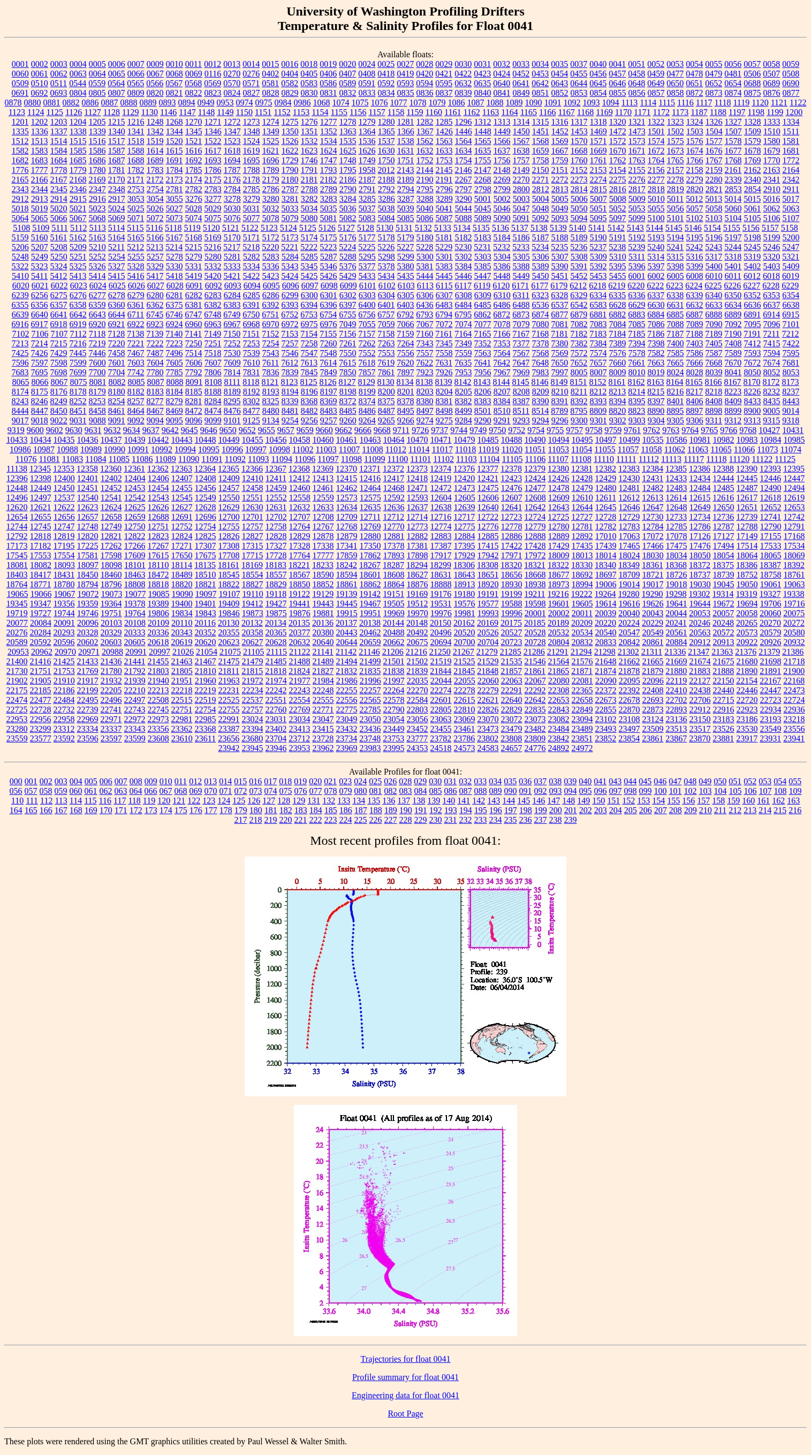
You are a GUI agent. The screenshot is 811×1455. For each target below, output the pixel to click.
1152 (282, 112)
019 (300, 781)
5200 (791, 237)
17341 (347, 545)
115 (90, 800)
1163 (490, 112)
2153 (598, 170)
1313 (502, 121)
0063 (78, 73)
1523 (232, 141)
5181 (444, 237)
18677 (559, 574)
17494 (723, 545)
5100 (656, 218)
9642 (170, 430)
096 (600, 790)
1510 (771, 131)
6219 (616, 285)
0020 (347, 64)
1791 (309, 170)
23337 (111, 728)
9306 (694, 420)
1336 (39, 131)
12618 (770, 497)
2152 (579, 170)
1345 (193, 131)
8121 (270, 382)
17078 (676, 536)
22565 (370, 699)
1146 (168, 112)
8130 (386, 382)
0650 (675, 83)
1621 (270, 150)
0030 (463, 64)
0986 (302, 102)
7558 (444, 353)
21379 (769, 651)
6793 (424, 314)
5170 (232, 237)
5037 (367, 208)
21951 (182, 680)
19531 (441, 603)
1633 (444, 150)
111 (32, 800)
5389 (540, 266)
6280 (155, 295)
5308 (579, 256)
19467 (370, 603)
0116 (212, 73)
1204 (78, 121)
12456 (205, 487)
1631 (405, 150)
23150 (700, 719)
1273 (251, 121)
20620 (205, 642)
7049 (348, 324)
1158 (396, 112)
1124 (35, 112)
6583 (598, 304)
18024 (629, 555)
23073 (535, 719)
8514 (540, 410)
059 (61, 790)
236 (525, 819)
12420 (464, 478)
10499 (629, 439)
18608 (394, 574)
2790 (348, 189)
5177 (367, 237)
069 (196, 790)
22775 (347, 709)
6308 (463, 295)
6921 (116, 324)
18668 (535, 574)
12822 (135, 536)
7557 (425, 353)
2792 (386, 189)
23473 (488, 728)
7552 (367, 353)
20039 (605, 613)
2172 (155, 179)
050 (720, 781)
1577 (714, 141)
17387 (441, 545)
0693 (58, 92)
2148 (502, 170)
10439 (135, 439)
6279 (136, 295)
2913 (39, 198)
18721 (653, 574)
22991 (229, 719)
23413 (299, 728)
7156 (347, 333)
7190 (732, 333)
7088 (675, 324)
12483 (676, 487)
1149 (225, 112)
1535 (348, 141)
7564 (502, 353)
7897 (405, 372)
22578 (394, 699)
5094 (579, 218)
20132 (252, 622)
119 (149, 800)
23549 (771, 728)
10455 (252, 439)
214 (765, 810)
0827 (251, 92)
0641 (520, 83)
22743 (135, 709)
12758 (276, 526)
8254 (116, 401)
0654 (732, 83)
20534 (582, 632)
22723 (771, 699)
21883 (699, 671)
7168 (540, 333)
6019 (790, 276)
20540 (606, 632)
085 (435, 790)
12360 (111, 468)
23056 (417, 719)
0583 (308, 83)
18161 (228, 565)
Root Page (405, 1413)
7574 (598, 353)
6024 (98, 285)
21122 (299, 651)
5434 (386, 276)
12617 (746, 497)
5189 (579, 237)
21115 (276, 651)
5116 (154, 227)
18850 (299, 584)
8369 (328, 401)
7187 (675, 333)
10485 (488, 439)
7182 (578, 333)
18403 (17, 574)
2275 (617, 179)
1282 (425, 121)
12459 (276, 487)
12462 (347, 487)
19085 (158, 593)
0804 (78, 92)
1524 (251, 141)
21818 (275, 671)
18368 (676, 565)
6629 (637, 304)
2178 (251, 179)
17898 (417, 555)
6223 (674, 285)
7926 (444, 372)
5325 (78, 266)
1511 (791, 131)
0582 (289, 83)
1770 (771, 160)
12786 (700, 526)
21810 (205, 671)
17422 (511, 545)
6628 (617, 304)
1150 (244, 112)
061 (91, 790)
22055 (464, 680)
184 (315, 810)
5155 (731, 227)
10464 (394, 439)
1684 (58, 160)
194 (465, 810)
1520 (174, 141)
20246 (699, 622)
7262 (367, 343)
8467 (155, 410)
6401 (386, 304)
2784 (232, 189)
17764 (299, 555)
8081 (97, 382)
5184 (502, 237)
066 (151, 790)
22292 (535, 690)
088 (480, 790)
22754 (205, 709)
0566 (154, 83)
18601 (370, 574)
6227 (751, 285)
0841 (502, 92)
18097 (87, 565)
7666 (694, 362)
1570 (579, 141)
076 (300, 790)
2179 (270, 179)
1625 (348, 150)
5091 (521, 218)
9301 (598, 420)
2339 (733, 179)
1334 (791, 121)
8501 (482, 410)
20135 (299, 622)
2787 (290, 189)
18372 (699, 565)
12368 (299, 468)
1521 (193, 141)
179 (240, 810)
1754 (463, 160)
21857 (511, 671)
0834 (386, 92)
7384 (598, 343)
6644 (116, 314)
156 (688, 800)
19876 (299, 613)
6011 (733, 276)
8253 (97, 401)
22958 (64, 719)
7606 (193, 362)
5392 (598, 266)
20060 (770, 613)
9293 (521, 420)
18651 (488, 574)
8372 (348, 401)
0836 (425, 92)
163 (793, 800)
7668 (713, 362)
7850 (348, 372)
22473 (794, 690)
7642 (501, 362)
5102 (694, 218)
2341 (771, 179)
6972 (290, 324)
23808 (511, 738)
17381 (417, 545)
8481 (290, 410)
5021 (78, 208)
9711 (401, 430)
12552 (276, 497)
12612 (629, 497)
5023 (97, 208)
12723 (511, 516)
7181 (559, 333)
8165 (694, 382)
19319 (746, 593)
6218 (597, 285)
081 (375, 790)
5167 (174, 237)
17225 (87, 545)
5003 (521, 198)
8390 (540, 401)
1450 (521, 131)
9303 (637, 420)
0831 (328, 92)
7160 (424, 333)
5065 (39, 218)
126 (253, 800)
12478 (559, 487)
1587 (116, 150)
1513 (39, 141)
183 (300, 810)
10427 (769, 430)
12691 (182, 516)
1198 (756, 112)
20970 (65, 651)
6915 (790, 314)
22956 (40, 719)
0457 (617, 73)
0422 (463, 73)
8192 (251, 391)
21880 (676, 671)
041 (600, 781)
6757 (386, 314)
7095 (752, 324)
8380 (425, 401)
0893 (167, 102)
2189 (405, 179)
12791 (794, 526)
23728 (323, 738)
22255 (347, 690)
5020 (58, 208)
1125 (54, 112)
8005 (579, 372)
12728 (605, 516)
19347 (40, 603)
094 (570, 790)
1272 (232, 121)
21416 (40, 661)
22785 (370, 709)
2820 (694, 189)
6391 (251, 304)
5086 (425, 218)
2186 (348, 179)
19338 (794, 593)
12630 (252, 507)
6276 (78, 295)
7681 (790, 362)
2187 (367, 179)
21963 (229, 680)
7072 (444, 324)
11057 (628, 449)
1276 (309, 121)
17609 (135, 555)
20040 (629, 613)
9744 (458, 430)
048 (690, 781)
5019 (39, 208)
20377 (299, 632)
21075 (230, 651)
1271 (213, 121)
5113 (97, 227)
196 (495, 810)
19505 (394, 603)
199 (540, 810)
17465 (629, 545)
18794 (87, 584)
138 (418, 800)
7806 (213, 372)
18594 (347, 574)
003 (61, 781)
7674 (771, 362)
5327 (116, 266)
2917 (116, 198)
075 (285, 790)
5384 (463, 266)
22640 (511, 699)
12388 (723, 468)
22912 (700, 709)
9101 (232, 420)
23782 (440, 738)
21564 (559, 661)
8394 (617, 401)
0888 (129, 102)
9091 (116, 420)
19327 (770, 593)
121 (178, 800)
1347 (232, 131)
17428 (535, 545)
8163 (655, 382)
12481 (629, 487)
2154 (617, 170)
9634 (131, 430)
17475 (676, 545)
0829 (290, 92)
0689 (771, 83)
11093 (258, 459)
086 (450, 790)
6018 (771, 276)
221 (300, 819)
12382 (605, 468)
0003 (58, 64)
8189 (232, 391)
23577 (40, 738)
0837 (444, 92)
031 (450, 781)
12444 (723, 478)
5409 (791, 266)
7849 (328, 372)
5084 (386, 218)
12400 (64, 478)
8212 (598, 391)
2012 (386, 170)
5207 (39, 247)
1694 (232, 160)
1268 (174, 121)
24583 (488, 748)
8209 (540, 391)
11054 (581, 449)
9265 (386, 420)
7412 (752, 343)
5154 (712, 227)
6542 (579, 304)
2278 (675, 179)
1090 (533, 102)
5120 (211, 227)
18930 (511, 584)
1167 (566, 112)
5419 (193, 276)
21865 (558, 671)
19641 (676, 603)
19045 (723, 584)
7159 (405, 333)
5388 (521, 266)
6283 (213, 295)
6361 (136, 304)
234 (495, 819)
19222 (582, 593)
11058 (651, 449)
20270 (770, 622)
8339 (290, 401)
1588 (136, 150)
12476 (511, 487)
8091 (193, 382)
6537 (560, 304)
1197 (737, 112)
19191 (487, 593)
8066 (39, 382)
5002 (502, 198)
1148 (206, 112)
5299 (405, 256)
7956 (482, 372)
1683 (39, 160)
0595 (443, 83)
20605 (135, 642)
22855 (606, 709)
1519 (155, 141)
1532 (309, 141)
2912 (20, 198)
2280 (714, 179)
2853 (733, 189)
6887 (694, 314)
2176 (232, 179)
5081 (328, 218)
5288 (348, 256)
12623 (87, 507)
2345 (58, 189)
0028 (424, 64)
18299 (440, 565)
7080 (540, 324)
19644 (700, 603)
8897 (694, 410)
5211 (116, 247)
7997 (560, 372)
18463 (135, 574)
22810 (464, 709)
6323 (540, 295)
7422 (791, 343)
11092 (235, 459)
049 (705, 781)
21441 (135, 661)
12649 (700, 507)
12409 (229, 478)
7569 (560, 353)
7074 (463, 324)
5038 (386, 208)
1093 (591, 102)
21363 (722, 651)
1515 (78, 141)
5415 (116, 276)
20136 (323, 622)
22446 (747, 690)
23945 (252, 748)
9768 (747, 430)
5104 (733, 218)
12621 (40, 507)
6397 (348, 304)
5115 (135, 227)
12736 (723, 516)
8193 (270, 391)
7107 (58, 333)
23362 (182, 728)
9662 (343, 430)
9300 (579, 420)
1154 (320, 112)
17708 (229, 555)
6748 (212, 314)
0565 (135, 83)
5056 (675, 208)
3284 (348, 198)
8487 (386, 410)
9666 (363, 430)
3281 (290, 198)
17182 (40, 545)
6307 (444, 295)
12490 (771, 487)
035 (510, 781)
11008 (372, 449)
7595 (791, 353)
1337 (58, 131)
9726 (420, 430)
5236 (578, 247)
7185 (636, 333)
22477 (40, 699)
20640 (323, 642)
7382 (579, 343)
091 (525, 790)
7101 (791, 324)
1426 (444, 131)
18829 (276, 584)
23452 (417, 728)
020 (315, 781)
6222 (655, 285)
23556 (794, 728)
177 (210, 810)
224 (345, 819)
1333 (771, 121)
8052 (771, 372)
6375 (174, 304)
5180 (425, 237)
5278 (174, 256)
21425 (64, 661)
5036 (348, 208)
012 (195, 781)
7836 (270, 372)
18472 (158, 574)
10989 (91, 449)
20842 (629, 642)
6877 (559, 314)
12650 (723, 507)
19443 (323, 603)
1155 (339, 112)
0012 (212, 64)
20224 (629, 622)
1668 (579, 150)
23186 (747, 719)
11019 (488, 449)
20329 (111, 632)
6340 (713, 295)
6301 (328, 295)
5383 (444, 266)
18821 (205, 584)
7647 (520, 362)
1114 (648, 102)
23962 (323, 748)
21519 (441, 661)
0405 (308, 73)
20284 (40, 632)
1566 (502, 141)
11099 (374, 459)
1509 (752, 131)
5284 (290, 256)
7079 (521, 324)
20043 (652, 613)
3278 (232, 198)
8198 (348, 391)
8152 (598, 382)
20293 (64, 632)
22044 (441, 680)
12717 (464, 516)
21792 (135, 671)
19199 (511, 593)
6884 (655, 314)
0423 (482, 73)
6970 (270, 324)
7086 (656, 324)
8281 (193, 401)
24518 (441, 748)
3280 (270, 198)
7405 (714, 343)
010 (166, 781)
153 (643, 800)
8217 (694, 391)
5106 (771, 218)
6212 (578, 285)
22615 (464, 699)
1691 (174, 160)
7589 (733, 353)
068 (181, 790)
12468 (394, 487)
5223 (328, 247)
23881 (723, 738)
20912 (700, 642)
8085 (136, 382)
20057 (723, 613)
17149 (747, 536)
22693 (653, 699)
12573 (347, 497)
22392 (629, 690)
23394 (252, 728)
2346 (78, 189)
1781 (116, 170)
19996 (511, 613)
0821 (174, 92)
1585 (78, 150)
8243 (20, 401)
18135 (205, 565)
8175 (39, 391)
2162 (752, 170)
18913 (464, 584)
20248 (723, 622)
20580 (794, 632)
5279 (193, 256)
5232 (501, 247)
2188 (386, 179)
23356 (158, 728)
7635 (463, 362)
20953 (18, 651)
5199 (771, 237)
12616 (723, 497)
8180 (116, 391)
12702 (276, 516)
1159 (414, 112)
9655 (266, 430)
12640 (488, 507)
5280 (213, 256)
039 (570, 781)
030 (435, 781)
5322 (20, 266)
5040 (425, 208)
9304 (656, 420)
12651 (747, 507)
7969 (521, 372)
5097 (617, 218)
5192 (637, 237)
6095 (271, 285)
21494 (347, 661)
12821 (111, 536)
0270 (231, 73)
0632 (463, 83)
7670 (732, 362)
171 (121, 810)
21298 (605, 651)
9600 (35, 430)
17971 (511, 555)
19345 (17, 603)
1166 (547, 112)
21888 (723, 671)
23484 (559, 728)
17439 (606, 545)
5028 (193, 208)
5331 (193, 266)
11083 (72, 459)
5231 (482, 247)
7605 (174, 362)
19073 (111, 593)
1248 (155, 121)
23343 (135, 728)
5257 (155, 256)
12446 (770, 478)
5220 (270, 247)
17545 (17, 555)
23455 (441, 728)
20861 (653, 642)
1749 (367, 160)
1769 (752, 160)
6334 (598, 295)
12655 (40, 516)
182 (285, 810)
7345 (444, 343)
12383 (629, 468)
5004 (540, 198)
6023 (78, 285)
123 (208, 800)
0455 (578, 73)
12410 (252, 478)
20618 (158, 642)
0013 (231, 64)
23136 (676, 719)
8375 (386, 401)
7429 (58, 353)
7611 (270, 362)
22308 (559, 690)
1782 (136, 170)
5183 (482, 237)
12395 (794, 468)
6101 (367, 285)
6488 (521, 304)
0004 (78, 64)
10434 (40, 439)
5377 (367, 266)
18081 (17, 565)
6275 (58, 295)
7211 (771, 333)
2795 (425, 189)
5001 (482, 198)
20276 (17, 632)
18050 (700, 555)
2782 (193, 189)
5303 (482, 256)
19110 (252, 593)
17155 (771, 536)
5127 (346, 227)
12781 (582, 526)
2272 (560, 179)
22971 (111, 719)
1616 (193, 150)
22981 (182, 719)
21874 (605, 671)
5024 (116, 208)
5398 (675, 266)
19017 (653, 584)
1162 (471, 112)
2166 (39, 179)
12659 (135, 516)
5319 (752, 256)
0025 (386, 64)
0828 (270, 92)
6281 (174, 295)
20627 (252, 642)
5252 (97, 256)
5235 (559, 247)
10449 (229, 439)
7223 (174, 343)
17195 (64, 545)
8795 (578, 410)
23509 (653, 728)
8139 (443, 382)
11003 (325, 449)
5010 (656, 198)
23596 (87, 738)
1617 (213, 150)
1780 (97, 170)
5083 (367, 218)
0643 (559, 83)
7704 (116, 372)
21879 (652, 671)
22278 (464, 690)
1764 (656, 160)
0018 (308, 64)
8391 (560, 401)
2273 (579, 179)
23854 (629, 738)
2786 (270, 189)
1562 (425, 141)
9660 (324, 430)
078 (330, 790)
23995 (394, 748)
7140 (174, 333)
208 (675, 810)
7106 (39, 333)
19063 (794, 584)
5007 (598, 198)
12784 (653, 526)
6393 (290, 304)
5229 (443, 247)
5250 (58, 256)
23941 (794, 738)
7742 (136, 372)
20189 (558, 622)
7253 (251, 343)
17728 (276, 555)
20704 (488, 642)
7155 (328, 333)
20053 (699, 613)
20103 (111, 622)
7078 (502, 324)
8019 (656, 372)
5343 (290, 266)
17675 (205, 555)
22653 (559, 699)
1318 (598, 121)
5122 (250, 227)
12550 (229, 497)
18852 (323, 584)
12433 (676, 478)
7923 (425, 372)
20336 (158, 632)
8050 (752, 372)
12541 (111, 497)
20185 (534, 622)
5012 (694, 198)
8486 (367, 410)
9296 (560, 420)
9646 (208, 430)
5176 (348, 237)
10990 (114, 449)
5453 (598, 276)
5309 (598, 256)
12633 (323, 507)
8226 (752, 391)
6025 (117, 285)
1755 (482, 160)
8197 (328, 391)
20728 (535, 642)
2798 (482, 189)
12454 (158, 487)
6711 (135, 314)
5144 (654, 227)
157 (703, 800)
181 (270, 810)
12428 (582, 478)
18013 (582, 555)
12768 (347, 526)
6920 (97, 324)
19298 (676, 593)
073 (255, 790)
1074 (341, 102)
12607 (511, 497)
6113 (425, 285)
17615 (158, 555)
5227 (405, 247)
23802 (487, 738)
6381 (193, 304)
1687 (116, 160)
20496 (441, 632)
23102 (606, 719)
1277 (328, 121)
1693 (213, 160)
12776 (488, 526)
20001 (535, 613)
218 (255, 819)
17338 (323, 545)
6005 (675, 276)
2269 (502, 179)
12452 (111, 487)
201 (570, 810)
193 (450, 810)
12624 (111, 507)
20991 (136, 651)
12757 (252, 526)
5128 (365, 227)
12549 (205, 497)
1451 (540, 131)
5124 (288, 227)
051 (735, 781)
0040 (598, 64)
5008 (617, 198)
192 (435, 810)
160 (748, 800)
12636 (394, 507)
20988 (112, 651)
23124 (653, 719)
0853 (579, 92)
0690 (790, 83)
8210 (560, 391)
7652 (578, 362)
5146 (693, 227)
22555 (323, 699)
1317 (579, 121)
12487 (747, 487)
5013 (713, 198)
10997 (256, 449)
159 (733, 800)
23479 (511, 728)
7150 (231, 333)
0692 (39, 92)
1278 (348, 121)
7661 (636, 362)
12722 (487, 516)
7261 (348, 343)
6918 (58, 324)
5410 (20, 276)
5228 (424, 247)
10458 (299, 439)
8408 (714, 401)
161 (763, 800)
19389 (158, 603)
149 (583, 800)
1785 (193, 170)
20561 (676, 632)
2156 (656, 170)
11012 (395, 449)
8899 (732, 410)
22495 (87, 699)
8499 (463, 410)
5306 (540, 256)
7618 (366, 362)
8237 (790, 391)
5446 (463, 276)
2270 (521, 179)
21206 (393, 651)
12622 (64, 507)
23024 (252, 719)
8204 (444, 391)
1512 (20, 141)
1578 (733, 141)
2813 (560, 189)
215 (780, 810)
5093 (560, 218)
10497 (606, 439)
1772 (791, 160)
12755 (229, 526)
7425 (20, 353)
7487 (155, 353)
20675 (417, 642)
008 (136, 781)
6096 (290, 285)
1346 (213, 131)
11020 (512, 449)
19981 (464, 613)
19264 (605, 593)
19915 (347, 613)
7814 (232, 372)
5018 (20, 208)
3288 (425, 198)
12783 (629, 526)
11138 (16, 468)
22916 (723, 709)
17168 (794, 536)
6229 (790, 285)
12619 (794, 497)
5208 (58, 247)
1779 (78, 170)
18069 (794, 555)
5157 (770, 227)
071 (225, 790)
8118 (250, 382)
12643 (559, 507)
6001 (637, 276)
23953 (299, 748)
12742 (794, 516)
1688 (136, 160)
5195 (694, 237)
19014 (629, 584)
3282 (309, 198)
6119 (482, 285)
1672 (656, 150)
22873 (653, 709)
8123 (289, 382)
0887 (109, 102)
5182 (463, 237)
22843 (559, 709)
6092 (213, 285)
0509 (20, 83)
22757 (252, 709)
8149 (559, 382)
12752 (182, 526)
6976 (328, 324)
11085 (119, 459)
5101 (675, 218)
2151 (560, 170)
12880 (370, 536)
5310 (617, 256)
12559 (323, 497)
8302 (251, 401)
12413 (323, 478)
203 (600, 810)
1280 (386, 121)
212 (735, 810)
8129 (366, 382)
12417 (393, 478)
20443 (347, 632)
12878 (323, 536)
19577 (488, 603)
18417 (40, 574)
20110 (181, 622)
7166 (501, 333)
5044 (463, 208)
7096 (771, 324)
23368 (205, 728)
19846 (229, 613)
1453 (579, 131)
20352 (205, 632)
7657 (598, 362)
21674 (700, 661)
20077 (17, 622)
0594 (424, 83)
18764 (17, 584)
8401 (675, 401)
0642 (540, 83)
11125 (785, 459)
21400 (17, 661)
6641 (58, 314)
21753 (64, 671)
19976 (441, 613)
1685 (78, 160)
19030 (700, 584)
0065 (116, 73)
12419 (440, 478)
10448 (205, 439)
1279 (367, 121)
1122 (798, 102)
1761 (598, 160)
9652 (247, 430)
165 (31, 810)
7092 (733, 324)
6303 (367, 295)
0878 (13, 102)
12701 (252, 516)
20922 (747, 642)
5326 (97, 266)
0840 (482, 92)
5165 (136, 237)
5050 (579, 208)
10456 (276, 439)
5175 (328, 237)
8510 (502, 410)
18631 (441, 574)
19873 (252, 613)
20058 (746, 613)
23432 (347, 728)
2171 (136, 179)
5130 (384, 227)
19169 (417, 593)
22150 (723, 680)
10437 (111, 439)
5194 (675, 237)
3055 (174, 198)
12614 (676, 497)
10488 (511, 439)
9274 (425, 420)
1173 (680, 112)
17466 (653, 545)
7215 (58, 343)
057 (31, 790)
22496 (111, 699)
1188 (718, 112)
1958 (367, 170)
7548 (328, 353)
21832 (346, 671)
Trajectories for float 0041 (406, 1358)
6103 (406, 285)
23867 (676, 738)
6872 (501, 314)
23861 (652, 738)
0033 (520, 64)
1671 (637, 150)
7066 (405, 324)
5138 (539, 227)
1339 (97, 131)
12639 (464, 507)
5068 (97, 218)
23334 (87, 728)
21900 (794, 671)
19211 (534, 593)
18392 (794, 565)
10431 (793, 430)
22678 (629, 699)
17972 (535, 555)
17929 (464, 555)
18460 (111, 574)
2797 (463, 189)
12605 (464, 497)
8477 (251, 410)
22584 (417, 699)
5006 (579, 198)
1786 (213, 170)
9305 (675, 420)
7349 (463, 343)
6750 (251, 314)
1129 (130, 112)
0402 (270, 73)
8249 (58, 401)
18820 (182, 584)
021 (330, 781)
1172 (661, 112)
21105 (253, 651)
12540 (87, 497)
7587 (714, 353)
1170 (623, 112)
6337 (655, 295)
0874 (733, 92)
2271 (540, 179)
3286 (386, 198)
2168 (78, 179)
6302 (348, 295)
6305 (405, 295)
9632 (112, 430)
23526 (723, 728)
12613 (652, 497)
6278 (116, 295)
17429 (559, 545)
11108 (581, 459)
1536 (367, 141)
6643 (97, 314)
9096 (193, 420)
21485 (276, 661)
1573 (637, 141)
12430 (629, 478)
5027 (174, 208)
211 (720, 810)
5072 (155, 218)
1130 (149, 112)
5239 (636, 247)
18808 (135, 584)
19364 (111, 603)
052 (750, 781)
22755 (229, 709)
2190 (425, 179)
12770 (394, 526)
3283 (328, 198)
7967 (502, 372)
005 (91, 781)
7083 (598, 324)
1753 (444, 160)
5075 (213, 218)
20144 (393, 622)
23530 (747, 728)
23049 (347, 719)
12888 (535, 536)
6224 (693, 285)
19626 (653, 603)
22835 (535, 709)
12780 (559, 526)
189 (390, 810)
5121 (230, 227)
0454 (559, 73)
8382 (463, 401)
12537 (64, 497)
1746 (309, 160)
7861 (386, 372)
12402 (111, 478)
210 (705, 810)
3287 (405, 198)
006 (106, 781)
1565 (482, 141)
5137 (519, 227)
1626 (367, 150)
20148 (417, 622)
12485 (723, 487)
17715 (252, 555)
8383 (482, 401)
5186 (521, 237)
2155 (637, 170)
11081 (49, 459)
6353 (771, 295)
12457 (229, 487)
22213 (158, 690)
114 (76, 800)
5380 (405, 266)
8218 (713, 391)
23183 (723, 719)
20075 (794, 613)
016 (255, 781)
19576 (464, 603)
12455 (182, 487)
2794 (405, 189)
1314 (521, 121)
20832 (582, 642)
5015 (752, 198)
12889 (559, 536)
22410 (676, 690)
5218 (251, 247)
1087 (475, 102)
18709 (629, 574)
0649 (655, 83)
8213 (617, 391)
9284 (463, 420)
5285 (309, 256)
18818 (158, 584)
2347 (97, 189)
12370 (346, 468)
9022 (58, 420)
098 (630, 790)
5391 (579, 266)
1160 (434, 112)
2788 (309, 189)
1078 (418, 102)
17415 (488, 545)
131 (313, 800)
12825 (205, 536)
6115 (444, 285)
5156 (751, 227)
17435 (582, 545)
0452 (520, 73)
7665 (675, 362)
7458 (116, 353)
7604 (155, 362)
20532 (559, 632)
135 (373, 800)
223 (330, 819)
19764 (135, 613)
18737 (700, 574)
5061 (752, 208)
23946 (276, 748)
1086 (456, 102)
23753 (393, 738)
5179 (405, 237)
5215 (193, 247)
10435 (64, 439)
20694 (441, 642)
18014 (606, 555)
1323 (675, 121)
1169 (604, 112)
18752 (747, 574)
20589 (17, 642)
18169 (252, 565)
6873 (520, 314)
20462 (370, 632)
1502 (675, 131)
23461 (464, 728)
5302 (463, 256)
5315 (675, 256)
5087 (444, 218)
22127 (699, 680)
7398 (656, 343)
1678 (752, 150)
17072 (653, 536)
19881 (323, 613)
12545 (182, 497)
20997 (159, 651)
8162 (636, 382)
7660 (617, 362)
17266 (135, 545)
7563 (482, 353)
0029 (443, 64)
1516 (97, 141)
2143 (405, 170)
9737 (439, 430)
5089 (482, 218)
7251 (213, 343)
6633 (714, 304)
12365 (228, 468)
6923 (155, 324)
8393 (598, 401)
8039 (714, 372)
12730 (652, 516)
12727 (582, 516)
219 (270, 819)
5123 (269, 227)
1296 (463, 121)
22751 (182, 709)
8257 (136, 401)
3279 (251, 198)
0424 (501, 73)
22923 (747, 709)
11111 (626, 459)
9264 (367, 420)
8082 (116, 382)
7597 (39, 362)
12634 (347, 507)
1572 (617, 141)
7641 (482, 362)
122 (193, 800)
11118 (716, 459)
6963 (213, 324)
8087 (155, 382)
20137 (346, 622)
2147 (482, 170)
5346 (328, 266)
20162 (464, 622)
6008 (694, 276)
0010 (174, 64)
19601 (559, 603)
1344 (174, 131)
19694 (747, 603)
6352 (752, 295)
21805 (182, 671)
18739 (723, 574)
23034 (299, 719)
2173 (174, 179)
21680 (747, 661)
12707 (299, 516)
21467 (205, 661)
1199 (775, 112)
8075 (78, 382)
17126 (700, 536)
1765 (675, 160)
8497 (425, 410)
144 (508, 800)
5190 (598, 237)
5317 (713, 256)
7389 (617, 343)
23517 (700, 728)
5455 (617, 276)
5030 (232, 208)
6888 (713, 314)
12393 (770, 468)
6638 (791, 304)
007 (121, 781)
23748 (370, 738)
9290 (482, 420)
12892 (582, 536)
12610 (582, 497)
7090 (714, 324)
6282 (193, 295)
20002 (559, 613)
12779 (535, 526)
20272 (794, 622)
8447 (39, 410)
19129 (323, 593)
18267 (370, 565)
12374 (440, 468)
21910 (64, 680)
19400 (182, 603)
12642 (535, 507)
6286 (270, 295)
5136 (500, 227)
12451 (87, 487)
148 (568, 800)
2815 (598, 189)
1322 (656, 121)
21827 (323, 671)
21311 (651, 651)
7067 (425, 324)
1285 (444, 121)
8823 (636, 410)
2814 (579, 189)
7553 (386, 353)
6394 (309, 304)
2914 (58, 198)
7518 (213, 353)
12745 (40, 526)
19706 (771, 603)
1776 (20, 170)
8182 (136, 391)
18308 (487, 565)
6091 (194, 285)
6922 (136, 324)
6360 (116, 304)
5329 (155, 266)
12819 (64, 536)
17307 (205, 545)
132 (328, 800)
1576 (694, 141)
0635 (482, 83)
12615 (699, 497)
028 (405, 781)
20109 (158, 622)
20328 (87, 632)
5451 (560, 276)
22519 (205, 699)
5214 (174, 247)
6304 (386, 295)
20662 (394, 642)
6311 (521, 295)
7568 (540, 353)
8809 (598, 410)
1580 (771, 141)
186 (345, 810)
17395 (464, 545)
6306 (425, 295)
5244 (732, 247)
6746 (174, 314)
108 (780, 790)
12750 (135, 526)
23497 (629, 728)
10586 (676, 439)
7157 (366, 333)
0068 (174, 73)
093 (555, 790)
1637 (502, 150)
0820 (155, 92)
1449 (502, 131)
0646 (617, 83)
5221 (289, 247)
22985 (205, 719)
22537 (252, 699)
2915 (78, 198)
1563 (444, 141)
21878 (629, 671)
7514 (193, 353)
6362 (155, 304)
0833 (367, 92)
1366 (405, 131)
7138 (135, 333)
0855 (617, 92)
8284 (213, 401)
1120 (760, 102)
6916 (20, 324)
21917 (87, 680)
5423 (270, 276)
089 (495, 790)
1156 (358, 112)
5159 (20, 237)
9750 (497, 430)
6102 (387, 285)
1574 (656, 141)
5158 (789, 227)
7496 (174, 353)
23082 (559, 719)
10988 (67, 449)
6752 (289, 314)
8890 (655, 410)
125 (238, 800)
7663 (655, 362)
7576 (617, 353)
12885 (488, 536)
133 (343, 800)
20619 (182, 642)
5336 (270, 266)
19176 (440, 593)
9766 (728, 430)
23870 (699, 738)
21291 (558, 651)
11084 (95, 459)
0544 (77, 83)
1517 (116, 141)
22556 (347, 699)
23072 (511, 719)
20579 (771, 632)
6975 (309, 324)
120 (163, 800)
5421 (232, 276)
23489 (582, 728)
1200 (793, 112)
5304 (502, 256)
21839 (417, 671)
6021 (40, 285)
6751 (270, 314)
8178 (78, 391)
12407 (182, 478)
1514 (58, 141)
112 (46, 800)
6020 (20, 285)
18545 (229, 574)
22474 (17, 699)
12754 (205, 526)
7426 (39, 353)
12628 (205, 507)
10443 (182, 439)
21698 (771, 661)
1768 (733, 160)
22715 (723, 699)
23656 (228, 738)
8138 (424, 382)
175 (181, 810)
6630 (656, 304)
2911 (791, 189)
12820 (87, 536)
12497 (40, 497)
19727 (40, 613)
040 (585, 781)
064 (136, 790)
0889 (148, 102)
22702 (676, 699)
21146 (369, 651)
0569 (212, 83)
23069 (464, 719)
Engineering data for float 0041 (405, 1395)
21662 (629, 661)
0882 (71, 102)
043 (615, 781)
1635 (482, 150)
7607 (213, 362)
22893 (676, 709)
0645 (598, 83)
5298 (386, 256)
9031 (78, 420)
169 (91, 810)
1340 (116, 131)
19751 (111, 613)
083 (405, 790)
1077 (398, 102)
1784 (174, 170)
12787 (723, 526)
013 (210, 781)
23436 (370, 728)
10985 (794, 439)
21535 (511, 661)
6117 (463, 285)
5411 (39, 276)
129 (298, 800)
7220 (116, 343)
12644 (582, 507)
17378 (394, 545)
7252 (232, 343)
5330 (174, 266)
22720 (747, 699)
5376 (348, 266)
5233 (520, 247)
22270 (417, 690)
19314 (723, 593)
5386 (502, 266)
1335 (20, 131)
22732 (64, 709)
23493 (606, 728)
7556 (405, 353)
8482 (309, 410)
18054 (723, 555)
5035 (328, 208)
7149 (212, 333)
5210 (97, 247)
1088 (495, 102)
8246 (39, 401)
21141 (323, 651)
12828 (276, 536)
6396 (328, 304)
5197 (733, 237)
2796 (444, 189)
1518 (136, 141)
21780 (111, 671)
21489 (323, 661)
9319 (16, 430)
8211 (579, 391)
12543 (158, 497)
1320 (617, 121)
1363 (348, 131)
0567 (174, 83)
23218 (794, 719)
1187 (699, 112)
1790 (290, 170)
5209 (78, 247)
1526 (290, 141)
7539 (251, 353)
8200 (386, 391)
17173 (17, 545)
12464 (370, 487)
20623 (229, 642)
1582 (20, 150)
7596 (20, 362)
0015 (270, 64)
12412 (299, 478)
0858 (675, 92)
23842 (558, 738)
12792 (17, 536)
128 (283, 800)
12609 (559, 497)
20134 (275, 622)
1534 (328, 141)
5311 (636, 256)
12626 (158, 507)
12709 (347, 516)
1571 (598, 141)
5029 (213, 208)
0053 (675, 64)
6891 (752, 314)
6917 (39, 324)
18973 (559, 584)
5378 (386, 266)
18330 (582, 565)
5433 (367, 276)
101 (675, 790)
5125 (307, 227)
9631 (93, 430)
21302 (628, 651)
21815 (252, 671)
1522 (213, 141)
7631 (443, 362)
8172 (771, 382)
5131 (404, 227)
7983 (540, 372)
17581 (87, 555)
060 (76, 790)
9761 (632, 430)
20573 (747, 632)
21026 (183, 651)
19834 (182, 613)
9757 (574, 430)
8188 (213, 391)
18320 (511, 565)
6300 (309, 295)
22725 (17, 709)
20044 (676, 613)
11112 (649, 459)
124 (223, 800)
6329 (578, 295)
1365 (386, 131)
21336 (675, 651)
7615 (347, 362)
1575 (675, 141)
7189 (713, 333)
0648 (636, 83)
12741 (770, 516)
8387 (521, 401)
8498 (444, 410)
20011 (582, 613)
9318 (790, 420)
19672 (723, 603)
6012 (752, 276)
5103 (714, 218)
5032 (270, 208)
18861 (347, 584)
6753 (308, 314)
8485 (348, 410)
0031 (482, 64)
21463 (182, 661)
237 (540, 819)
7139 (154, 333)
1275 (290, 121)
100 (660, 790)
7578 (637, 353)
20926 (771, 642)
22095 (629, 680)
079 (345, 790)
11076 (26, 459)
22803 (417, 709)
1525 (270, 141)
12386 (699, 468)
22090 (606, 680)
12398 (40, 478)
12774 (441, 526)
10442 (158, 439)
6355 (20, 304)
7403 (694, 343)
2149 (521, 170)
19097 (205, 593)
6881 (598, 314)
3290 (463, 198)
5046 (502, 208)
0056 (732, 64)
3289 (444, 198)
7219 (97, 343)
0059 (790, 64)
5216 (212, 247)
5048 (540, 208)
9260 (348, 420)
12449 (40, 487)
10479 (464, 439)
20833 (606, 642)
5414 (97, 276)
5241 (675, 247)
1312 (482, 121)
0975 (263, 102)
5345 (309, 266)
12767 (323, 526)
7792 (193, 372)
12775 (464, 526)
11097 (327, 459)
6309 (482, 295)
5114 (116, 227)
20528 (535, 632)
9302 (617, 420)
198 (525, 810)
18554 (252, 574)
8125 (308, 382)
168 (76, 810)
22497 (135, 699)
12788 (747, 526)
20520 (464, 632)
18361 (652, 565)
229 (420, 819)
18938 (535, 584)
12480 (606, 487)
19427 (276, 603)
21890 (746, 671)
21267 (463, 651)
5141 (596, 227)
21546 (535, 661)
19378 (135, 603)
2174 (193, 179)
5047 (521, 208)
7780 (155, 372)
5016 (771, 198)
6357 (58, 304)
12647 (653, 507)
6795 (463, 314)
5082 (348, 218)
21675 (723, 661)
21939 (135, 680)
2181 (309, 179)
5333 (232, 266)
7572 (579, 353)
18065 (771, 555)
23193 (771, 719)
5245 (752, 247)
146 (538, 800)
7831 (251, 372)
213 (750, 810)
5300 (425, 256)
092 (540, 790)
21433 (87, 661)
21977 (299, 680)
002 (46, 781)
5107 (791, 218)
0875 (752, 92)
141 (463, 800)
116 (105, 800)
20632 (299, 642)
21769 (87, 671)
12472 (441, 487)
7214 (39, 343)
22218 (182, 690)
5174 (309, 237)
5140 (577, 227)
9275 (444, 420)
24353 (417, 748)
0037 (578, 64)
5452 (579, 276)
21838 (393, 671)
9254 (290, 420)
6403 (405, 304)
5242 (694, 247)
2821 (714, 189)
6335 (617, 295)
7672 (752, 362)
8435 (771, 401)
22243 (299, 690)
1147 (187, 112)
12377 (487, 468)
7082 (579, 324)
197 (510, 810)
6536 (540, 304)
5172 (270, 237)
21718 (794, 661)
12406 (158, 478)
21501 (394, 661)
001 (31, 781)
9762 (651, 430)
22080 (559, 680)
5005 (560, 198)
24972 (582, 748)
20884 (676, 642)
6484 (463, 304)
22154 (746, 680)
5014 (732, 198)
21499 (370, 661)
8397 (656, 401)
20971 (89, 651)
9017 (20, 420)
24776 (535, 748)
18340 (605, 565)
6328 (559, 295)
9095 (174, 420)
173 (151, 810)
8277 (155, 401)
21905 (40, 680)
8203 (425, 391)
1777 (39, 170)
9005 (771, 410)
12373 (417, 468)
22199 (87, 690)
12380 (558, 468)
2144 (425, 170)
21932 (111, 680)
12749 (111, 526)
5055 (656, 208)
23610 (182, 738)
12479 (582, 487)
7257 (290, 343)
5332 (213, 266)
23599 (135, 738)
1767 (714, 160)
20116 (205, 622)
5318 (732, 256)
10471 (441, 439)
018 (285, 781)
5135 (481, 227)
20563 (700, 632)
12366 (252, 468)
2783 (213, 189)
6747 (193, 314)
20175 (511, 622)
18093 (64, 565)
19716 (794, 603)
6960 (193, 324)
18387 (770, 565)
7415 (771, 343)
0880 (32, 102)
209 (690, 810)
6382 (213, 304)
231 (450, 819)
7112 (78, 333)
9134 (270, 420)
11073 (767, 449)
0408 (366, 73)
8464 (136, 410)
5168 (193, 237)
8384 (502, 401)
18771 (40, 584)
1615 (174, 150)
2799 (502, 189)
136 (388, 800)
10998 (279, 449)
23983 (370, 748)
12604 (441, 497)
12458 (252, 487)
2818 (656, 189)
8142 (463, 382)
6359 (97, 304)
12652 (771, 507)
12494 (794, 487)
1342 (155, 131)
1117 (704, 102)
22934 (771, 709)
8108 (213, 382)
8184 (174, 391)
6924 (174, 324)
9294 (540, 420)
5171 (251, 237)
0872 (694, 92)
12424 (534, 478)
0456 (598, 73)
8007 (598, 372)
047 (675, 781)
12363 (181, 468)
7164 (463, 333)
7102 (20, 333)
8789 (559, 410)
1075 (360, 102)
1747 (328, 160)
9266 (405, 420)
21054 (206, 651)
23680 (252, 738)
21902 (17, 680)
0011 (193, 64)
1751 (405, 160)
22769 (299, 709)
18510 (205, 574)
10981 (700, 439)
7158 (386, 333)
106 (750, 790)
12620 (17, 507)
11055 (604, 449)
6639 (20, 314)
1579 (752, 141)
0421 (443, 73)
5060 (733, 208)
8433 (752, 401)
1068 (321, 102)
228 (405, 819)
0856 (637, 92)
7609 (232, 362)
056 (16, 790)
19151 (393, 593)
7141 (193, 333)
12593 (417, 497)
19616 (629, 603)
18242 (346, 565)
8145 (520, 382)
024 (360, 781)
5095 (598, 218)
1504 (714, 131)
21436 (111, 661)
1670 (617, 150)
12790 (771, 526)
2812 (540, 189)
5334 (251, 266)
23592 (64, 738)
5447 (482, 276)
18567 (299, 574)
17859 (347, 555)
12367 (275, 468)
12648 (676, 507)
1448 (482, 131)
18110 (158, 565)
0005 (97, 64)
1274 (270, 121)
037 (540, 781)
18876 (417, 584)
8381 (444, 401)
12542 (135, 497)
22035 (417, 680)
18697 (606, 574)
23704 (275, 738)
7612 (289, 362)
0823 (213, 92)
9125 (251, 420)
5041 (444, 208)
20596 (64, 642)
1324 (694, 121)
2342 (791, 179)
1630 (386, 150)
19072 (87, 593)
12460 (299, 487)
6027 (155, 285)
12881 (394, 536)
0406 (328, 73)
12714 (417, 516)
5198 (752, 237)
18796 (111, 584)
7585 (675, 353)
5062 (771, 208)
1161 (452, 112)
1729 (290, 160)
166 (46, 810)
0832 (348, 92)
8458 (97, 410)
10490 (535, 439)
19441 (299, 603)
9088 (97, 420)
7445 (78, 353)
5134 (462, 227)
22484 (64, 699)
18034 (676, 555)
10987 (44, 449)
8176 (58, 391)
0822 (193, 92)
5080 (309, 218)
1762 (617, 160)
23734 (346, 738)
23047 (323, 719)
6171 (520, 285)
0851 (540, 92)
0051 (636, 64)
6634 (733, 304)
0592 (386, 83)
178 (225, 810)
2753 (136, 189)
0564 (116, 83)
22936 (794, 709)
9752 (516, 430)
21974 (276, 680)
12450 (64, 487)
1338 (78, 131)
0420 (424, 73)
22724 (794, 699)
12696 (205, 516)
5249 (39, 256)
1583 (39, 150)
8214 (636, 391)
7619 (386, 362)
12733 (676, 516)
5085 (405, 218)
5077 (251, 218)
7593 (752, 353)
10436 (87, 439)
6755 (347, 314)
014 (225, 781)
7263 (386, 343)
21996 (370, 680)
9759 (612, 430)
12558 (299, 497)
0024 (366, 64)
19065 (17, 593)
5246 (771, 247)
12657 (87, 516)
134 (358, 800)
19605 (582, 603)
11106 (535, 459)
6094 (252, 285)
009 (151, 781)
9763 (670, 430)
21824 (299, 671)
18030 (653, 555)
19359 (87, 603)
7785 (174, 372)
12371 (370, 468)
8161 (617, 382)
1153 (301, 112)
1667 (560, 150)
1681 (791, 150)
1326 (714, 121)
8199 (367, 391)
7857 (367, 372)
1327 (733, 121)
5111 (59, 227)
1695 (251, 160)
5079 (290, 218)
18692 (582, 574)
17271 (182, 545)
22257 (370, 690)
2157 (675, 170)
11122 (762, 459)
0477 (675, 73)
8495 (405, 410)
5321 (790, 256)
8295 (232, 401)
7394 (637, 343)
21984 (323, 680)
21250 (440, 651)
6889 (732, 314)
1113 (629, 102)
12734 (699, 516)
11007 (349, 449)
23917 (746, 738)
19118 (276, 593)
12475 (488, 487)
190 (405, 810)
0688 (752, 83)
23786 (464, 738)
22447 (771, 690)
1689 (155, 160)
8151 (578, 382)
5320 (771, 256)
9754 (535, 430)
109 (795, 790)
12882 (417, 536)
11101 (420, 459)
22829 (511, 709)
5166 (155, 237)
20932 (794, 642)
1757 (521, 160)
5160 (39, 237)
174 (166, 810)
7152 (270, 333)
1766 (694, 160)
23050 (370, 719)
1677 (733, 150)
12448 (17, 487)
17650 (182, 555)
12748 (87, 526)
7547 (309, 353)
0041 (617, 64)
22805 (441, 709)
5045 (482, 208)
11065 (720, 449)
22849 (582, 709)
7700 (97, 372)
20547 (629, 632)
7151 (251, 333)
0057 (752, 64)
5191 (617, 237)
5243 (713, 247)
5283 (270, 256)
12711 (370, 516)
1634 (463, 150)
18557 (276, 574)
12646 (629, 507)
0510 (39, 83)
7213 (20, 343)
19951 (370, 613)
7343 (425, 343)
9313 (752, 420)
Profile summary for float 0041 (405, 1377)
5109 (40, 227)
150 (598, 800)
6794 (443, 314)
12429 (605, 478)
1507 (733, 131)
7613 (308, 362)
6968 (251, 324)
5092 (540, 218)
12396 (17, 478)
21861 (534, 671)
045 (645, 781)
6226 (732, 285)
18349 (629, 565)
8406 (694, 401)
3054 (155, 198)
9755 (555, 430)
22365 (582, 690)
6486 (502, 304)
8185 (193, 391)
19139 (346, 593)
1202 (39, 121)
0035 (559, 64)
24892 (559, 748)
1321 (637, 121)
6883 (636, 314)
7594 (771, 353)
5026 (155, 208)
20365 (276, 632)
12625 (135, 507)
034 (495, 781)
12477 (535, 487)
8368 (309, 401)
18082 (40, 565)
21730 (17, 671)
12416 (370, 478)
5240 (655, 247)
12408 (205, 478)
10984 (771, 439)
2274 (598, 179)
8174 (20, 391)
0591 (366, 83)
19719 (17, 613)
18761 (794, 574)
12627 (182, 507)
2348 (116, 189)
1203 (58, 121)
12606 (488, 497)
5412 (58, 276)
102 (690, 790)
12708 (323, 516)
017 (270, 781)
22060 (488, 680)
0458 (636, 73)
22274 (441, 690)
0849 (521, 92)
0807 (116, 92)
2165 (20, 179)
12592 (394, 497)
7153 (289, 333)
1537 (386, 141)
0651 (694, 83)
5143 (635, 227)
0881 (51, 102)
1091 (553, 102)
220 (285, 819)
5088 (463, 218)
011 (181, 781)
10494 (559, 439)
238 (555, 819)
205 (630, 810)
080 (360, 790)
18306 (464, 565)
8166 (713, 382)
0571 (251, 83)
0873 (714, 92)
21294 (581, 651)
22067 (535, 680)
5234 (540, 247)
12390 (746, 468)
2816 (617, 189)
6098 (329, 285)
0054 (694, 64)
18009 (559, 555)
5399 (694, 266)
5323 (39, 266)
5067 (78, 218)
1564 (463, 141)
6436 (425, 304)
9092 (136, 420)
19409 (229, 603)
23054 (394, 719)
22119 (676, 680)
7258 (309, 343)
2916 (97, 198)
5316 (694, 256)
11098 (351, 459)
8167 (732, 382)
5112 (78, 227)
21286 (534, 651)
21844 (440, 671)
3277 (213, 198)
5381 (425, 266)
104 (720, 790)
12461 (323, 487)
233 (480, 819)
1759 (560, 160)
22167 (770, 680)
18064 (747, 555)
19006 (606, 584)
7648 (540, 362)
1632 (425, 150)
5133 (442, 227)
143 (493, 800)
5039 (405, 208)
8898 (713, 410)
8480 (270, 410)
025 (375, 781)
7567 (521, 353)
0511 (58, 83)
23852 (605, 738)
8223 (732, 391)
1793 (328, 170)
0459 (655, 73)
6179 (558, 285)
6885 (675, 314)
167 (61, 810)
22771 (323, 709)
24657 (511, 748)
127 (268, 800)
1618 (232, 150)
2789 (328, 189)
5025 (136, 208)
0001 (20, 64)
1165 (528, 112)
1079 (437, 102)
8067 (58, 382)
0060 (20, 73)
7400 (675, 343)
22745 (158, 709)
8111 (232, 382)
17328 (299, 545)
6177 (539, 285)
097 (615, 790)
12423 (511, 478)
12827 (252, 536)
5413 (78, 276)
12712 (393, 516)
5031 (251, 208)
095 (585, 790)
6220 (636, 285)
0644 (578, 83)
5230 (463, 247)
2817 (637, 189)
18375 (723, 565)
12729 (629, 516)
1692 (193, 160)
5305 (521, 256)
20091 (64, 622)
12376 (464, 468)
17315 (252, 545)
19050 (747, 584)
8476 (232, 410)
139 (433, 800)
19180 (464, 593)
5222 (308, 247)
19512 (417, 603)
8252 (78, 401)
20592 (40, 642)
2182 (328, 179)
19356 (64, 603)
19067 (64, 593)
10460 (323, 439)
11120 (739, 459)
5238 (617, 247)
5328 (136, 266)
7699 (78, 372)
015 (240, 781)
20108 (135, 622)
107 (765, 790)
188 (375, 810)
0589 (347, 83)
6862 (482, 314)
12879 (347, 536)
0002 (39, 64)
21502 (417, 661)
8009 (617, 372)
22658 (582, 699)
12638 (441, 507)
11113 (671, 459)
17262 (111, 545)
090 (510, 790)
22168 (794, 680)
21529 (488, 661)
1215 (116, 121)
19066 (40, 593)
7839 (290, 372)
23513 (676, 728)
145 (523, 800)
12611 (605, 497)
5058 (714, 208)
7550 (348, 353)
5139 (558, 227)
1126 (73, 112)
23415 (323, 728)
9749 (478, 430)
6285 (251, 295)
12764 (299, 526)
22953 (17, 719)
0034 (540, 64)
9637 (151, 430)
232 (465, 819)
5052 (617, 208)
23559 (17, 738)
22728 (40, 709)
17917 (441, 555)
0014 (251, 64)
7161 (443, 333)
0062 (58, 73)
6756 (366, 314)
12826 (229, 536)
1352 (328, 131)
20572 (723, 632)
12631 (276, 507)
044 (630, 781)
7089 (694, 324)
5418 (174, 276)
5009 (637, 198)
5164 (116, 237)
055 (795, 781)
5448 (502, 276)
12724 (534, 516)
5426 (328, 276)
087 (465, 790)
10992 (161, 449)
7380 (560, 343)
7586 (694, 353)
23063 (441, 719)
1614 (155, 150)
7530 (232, 353)
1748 (348, 160)
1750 (386, 160)
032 (465, 781)
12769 (370, 526)
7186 (655, 333)
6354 (790, 295)
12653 (794, 507)
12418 (417, 478)
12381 (582, 468)
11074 (790, 449)
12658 (111, 516)
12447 (794, 478)
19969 (394, 613)
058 (46, 790)
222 (315, 819)
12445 (746, 478)
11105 (512, 459)
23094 (582, 719)
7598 (58, 362)
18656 (511, 574)
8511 (521, 410)
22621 (488, 699)
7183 (598, 333)
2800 (521, 189)
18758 (771, 574)
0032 (501, 64)
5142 (616, 227)
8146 (540, 382)
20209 (582, 622)
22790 (394, 709)
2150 (540, 170)
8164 (675, 382)
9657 (285, 430)
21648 (606, 661)
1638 (521, 150)
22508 (158, 699)
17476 (700, 545)
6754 (328, 314)
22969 (87, 719)
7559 (463, 353)
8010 (637, 372)
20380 (323, 632)
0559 (96, 83)
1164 (509, 112)
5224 (347, 247)
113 (61, 800)
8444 (20, 410)
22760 (276, 709)
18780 (64, 584)
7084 (617, 324)
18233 (323, 565)
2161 (733, 170)
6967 (232, 324)
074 (270, 790)
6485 (482, 304)
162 (778, 800)
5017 (790, 198)
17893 (394, 555)
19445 (347, 603)
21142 (346, 651)
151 (613, 800)
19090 (182, 593)
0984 (283, 102)
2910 (771, 189)
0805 (97, 92)
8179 (97, 391)
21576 (582, 661)
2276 (637, 179)
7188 (694, 333)
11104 (489, 459)
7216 (78, 343)
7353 (502, 343)
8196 (309, 391)
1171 (642, 112)
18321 (534, 565)
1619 (251, 150)
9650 (228, 430)
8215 (655, 391)
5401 (733, 266)
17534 (794, 545)
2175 (213, 179)
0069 (193, 73)
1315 (540, 121)
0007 (136, 64)
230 (435, 819)
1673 (675, 150)
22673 (606, 699)
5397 (656, 266)
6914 (771, 314)
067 (166, 790)
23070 (488, 719)
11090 (188, 459)
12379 (534, 468)
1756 (502, 160)
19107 (229, 593)
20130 (228, 622)
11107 (558, 459)
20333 (135, 632)
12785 (676, 526)
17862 (370, 555)
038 (555, 781)
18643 (464, 574)
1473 (637, 131)
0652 (713, 83)
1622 (290, 150)
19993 (488, 613)
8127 (347, 382)
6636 (752, 304)
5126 (327, 227)
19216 (558, 593)
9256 (309, 420)
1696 (270, 160)
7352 (482, 343)
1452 (560, 131)
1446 (463, 131)
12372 (393, 468)
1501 (656, 131)
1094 (610, 102)
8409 (733, 401)
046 (660, 781)
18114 (181, 565)
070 (210, 790)
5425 (309, 276)
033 (480, 781)
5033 (290, 208)
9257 (328, 420)
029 (420, 781)
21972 (252, 680)
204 (615, 810)
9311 (714, 420)
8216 (675, 391)
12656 (64, 516)
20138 (370, 622)
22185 (40, 690)
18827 (252, 584)
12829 (299, 536)
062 (106, 790)
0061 (39, 73)
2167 (58, 179)
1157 (376, 112)
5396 (637, 266)
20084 (40, 622)
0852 (560, 92)
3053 (136, 198)
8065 (20, 382)
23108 (629, 719)
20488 (394, 632)
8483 (328, 410)
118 (134, 800)
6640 (39, 314)
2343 (20, 189)
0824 (232, 92)
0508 (790, 73)
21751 (40, 671)
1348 (251, 131)
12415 (346, 478)
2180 (290, 179)
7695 (39, 372)
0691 (20, 92)
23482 (535, 728)
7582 (656, 353)
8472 (193, 410)
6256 (39, 295)
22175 (17, 690)
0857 (656, 92)
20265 (746, 622)
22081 (582, 680)
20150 (440, 622)
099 (645, 790)
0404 (289, 73)
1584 (58, 150)
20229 (652, 622)
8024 (675, 372)
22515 (182, 699)
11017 (441, 449)
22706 (700, 699)
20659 (370, 642)
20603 (111, 642)
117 (119, 800)
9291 (502, 420)
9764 (690, 430)
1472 (617, 131)
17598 (111, 555)
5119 (192, 227)
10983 (747, 439)
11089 (165, 459)
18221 (299, 565)
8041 (733, 372)
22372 (606, 690)
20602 (87, 642)
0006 (116, 64)
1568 (540, 141)
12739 (746, 516)
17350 (370, 545)
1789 (270, 170)
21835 (370, 671)
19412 (252, 603)
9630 (73, 430)
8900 (752, 410)
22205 (111, 690)
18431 (64, 574)
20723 (511, 642)
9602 (54, 430)
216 (795, 810)
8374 (367, 401)
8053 (791, 372)
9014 (790, 410)
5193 (656, 237)
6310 (502, 295)
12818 (40, 536)
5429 (348, 276)
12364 (205, 468)
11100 (398, 459)
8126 (328, 382)
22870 (629, 709)
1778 (58, 170)
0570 (231, 83)
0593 (405, 83)
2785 (251, 189)
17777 (323, 555)
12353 (63, 468)
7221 (136, 343)
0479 (713, 73)
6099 (348, 285)
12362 (158, 468)
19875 (276, 613)
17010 (606, 536)
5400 (714, 266)
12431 (652, 478)
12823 (158, 536)
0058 (771, 64)
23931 (770, 738)
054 (780, 781)
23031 (276, 719)
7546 (290, 353)
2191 (444, 179)
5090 (502, 218)
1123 (17, 112)
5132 (423, 227)
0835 (405, 92)
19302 (699, 593)
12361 (134, 468)
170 (106, 810)
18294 (417, 565)
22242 (276, 690)
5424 (290, 276)
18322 (558, 565)
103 (705, 790)
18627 (417, 574)
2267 (463, 179)
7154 (308, 333)
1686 (97, 160)
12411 (276, 478)
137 (403, 800)
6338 (675, 295)
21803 (158, 671)
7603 (136, 362)
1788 (251, 170)
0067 (155, 73)
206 (645, 810)
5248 (20, 256)
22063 (511, 680)
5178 (386, 237)
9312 (732, 420)
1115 (666, 102)
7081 (560, 324)
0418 (386, 73)
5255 (136, 256)
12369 (323, 468)
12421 (487, 478)
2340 (752, 179)
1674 (694, 150)
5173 (290, 237)
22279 (488, 690)
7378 (540, 343)
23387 (229, 728)
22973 (158, 719)
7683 (20, 372)
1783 (155, 170)
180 (255, 810)
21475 (229, 661)
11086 (142, 459)
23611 (205, 738)
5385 (482, 266)
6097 (310, 285)
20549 (653, 632)
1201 (20, 121)
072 (240, 790)
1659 (540, 150)
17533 (771, 545)
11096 (304, 459)
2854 (752, 189)
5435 (405, 276)
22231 (229, 690)
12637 (417, 507)
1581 (791, 141)
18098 (111, 565)
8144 (501, 382)
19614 (606, 603)
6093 (232, 285)
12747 (64, 526)
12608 (535, 497)
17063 (629, 536)
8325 (270, 401)
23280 (17, 728)
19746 (87, 613)
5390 (560, 266)
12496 (17, 497)
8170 (752, 382)
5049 (560, 208)
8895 (675, 410)
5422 (251, 276)
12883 (441, 536)
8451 (78, 410)
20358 (252, 632)
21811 (228, 671)
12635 (370, 507)
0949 (206, 102)
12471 (417, 487)
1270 (193, 121)
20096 (87, 622)
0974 (244, 102)
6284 (232, 295)
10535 (653, 439)
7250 (193, 343)
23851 (582, 738)
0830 (309, 92)
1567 (521, 141)
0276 (251, 73)
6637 (771, 304)
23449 (394, 728)
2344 (39, 189)
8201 (405, 391)
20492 (417, 632)
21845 (464, 671)
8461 (116, 410)
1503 (694, 131)
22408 (653, 690)
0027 (405, 64)
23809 (534, 738)
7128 (116, 333)
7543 (270, 353)
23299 (40, 728)
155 (673, 800)
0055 (713, 64)
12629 (229, 507)
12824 (182, 536)
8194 (290, 391)
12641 (511, 507)
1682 (20, 160)
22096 (653, 680)
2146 (463, 170)
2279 (694, 179)
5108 (21, 227)
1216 (136, 121)
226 (375, 819)
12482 (653, 487)
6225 (713, 285)
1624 (328, 150)
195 (480, 810)
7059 (386, 324)
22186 (64, 690)
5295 (367, 256)
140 (448, 800)
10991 (138, 449)
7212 (790, 333)
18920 (488, 584)
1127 (92, 112)
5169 (213, 237)
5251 (78, 256)
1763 (637, 160)
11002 (302, 449)
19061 (771, 584)
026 (390, 781)
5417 (155, 276)
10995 (208, 449)
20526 (488, 632)
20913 (723, 642)
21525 (464, 661)
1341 (136, 131)
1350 (290, 131)
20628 (276, 642)
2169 (97, 179)
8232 (771, 391)
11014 (418, 449)
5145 (674, 227)
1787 (232, 170)
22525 (229, 699)
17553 (40, 555)
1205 (97, 121)
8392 (579, 401)
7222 (155, 343)
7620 (405, 362)
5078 (270, 218)
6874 (540, 314)
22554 (299, 699)
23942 (229, 748)
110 (17, 800)
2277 (656, 179)
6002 (656, 276)
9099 (213, 420)
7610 (251, 362)
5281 (232, 256)
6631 (675, 304)
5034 (309, 208)
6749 (231, 314)
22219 (205, 690)
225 (360, 819)
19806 (158, 613)
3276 (193, 198)
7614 (328, 362)
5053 (637, 208)
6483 (444, 304)
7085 (637, 324)
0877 (791, 92)
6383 (232, 304)
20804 (559, 642)
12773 (417, 526)
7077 (482, 324)
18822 (229, 584)
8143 (482, 382)
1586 (97, 150)
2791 (367, 189)
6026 (136, 285)
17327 (276, 545)
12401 (87, 478)
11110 (604, 459)
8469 (174, 410)
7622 (424, 362)
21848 (487, 671)
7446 (97, 353)
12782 (606, 526)
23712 (299, 738)
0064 (97, 73)
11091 (211, 459)
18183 (275, 565)
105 (735, 790)
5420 (213, 276)
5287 (328, 256)
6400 (367, 304)
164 (16, 810)
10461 (347, 439)
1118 (723, 102)
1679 (771, 150)
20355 (229, 632)
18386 (746, 565)
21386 (793, 651)
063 (121, 790)
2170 (116, 179)
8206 (482, 391)
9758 (593, 430)
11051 (535, 449)
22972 (135, 719)
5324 (58, 266)
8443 (791, 401)
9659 (305, 430)
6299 (290, 295)
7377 (521, 343)
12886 (511, 536)
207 (660, 810)
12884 (464, 536)
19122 (299, 593)
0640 (501, 83)
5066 (58, 218)
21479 (252, 661)
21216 (416, 651)
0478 (694, 73)
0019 (328, 64)
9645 (189, 430)
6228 (770, 285)
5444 (425, 276)
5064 (20, 218)
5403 (771, 266)
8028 (694, 372)
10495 (582, 439)
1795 (348, 170)
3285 (367, 198)
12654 (17, 516)
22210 (135, 690)
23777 (417, 738)
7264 (405, 343)
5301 (444, 256)
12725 (558, 516)
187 (360, 810)
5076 (232, 218)
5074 (193, 218)
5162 (78, 237)
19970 (417, 613)
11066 (744, 449)
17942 (488, 555)
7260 (328, 343)
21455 (158, 661)
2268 (482, 179)
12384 (652, 468)
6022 (59, 285)
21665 (653, 661)
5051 (598, 208)
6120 (501, 285)
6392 (270, 304)
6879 (578, 314)
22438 (700, 690)
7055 (367, 324)
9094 (155, 420)
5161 (58, 237)
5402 (752, 266)
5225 (366, 247)
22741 (111, 709)
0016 (289, 64)
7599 (78, 362)
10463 (370, 439)
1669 (598, 150)
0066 (136, 73)
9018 (39, 420)
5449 (521, 276)
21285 (510, 651)
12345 (40, 468)
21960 (205, 680)
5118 (173, 227)
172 (136, 810)
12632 (299, 507)
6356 (39, 304)
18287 (393, 565)
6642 (78, 314)
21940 (158, 680)
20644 (347, 642)
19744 (64, 613)
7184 (617, 333)
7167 (520, 333)
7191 (752, 333)
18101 (135, 565)
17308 (229, 545)
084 (420, 790)
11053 (558, 449)
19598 (535, 603)
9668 (382, 430)
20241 (676, 622)
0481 (732, 73)
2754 (155, 189)
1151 (263, 112)
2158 (694, 170)
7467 (136, 353)
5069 (116, 218)
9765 (709, 430)
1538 (405, 141)
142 (478, 800)
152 (628, 800)
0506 (752, 73)
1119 (741, 102)
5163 (97, 237)
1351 (309, 131)
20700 (464, 642)
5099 (637, 218)
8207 (502, 391)
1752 (425, 160)
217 (240, 819)
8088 (174, 382)
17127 (723, 536)
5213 (154, 247)
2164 (791, 170)
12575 (370, 497)
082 (390, 790)
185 (330, 810)
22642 (535, 699)
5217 (231, 247)
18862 (370, 584)
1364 (367, 131)
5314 (655, 256)
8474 (213, 410)
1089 (514, 102)
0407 (347, 73)
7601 (116, 362)
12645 (606, 507)
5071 (136, 218)
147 (553, 800)
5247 (790, 247)
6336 (636, 295)
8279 (174, 401)
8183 (155, 391)
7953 (463, 372)
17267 (158, 545)
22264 (394, 690)
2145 (444, 170)
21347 (698, 651)
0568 (193, 83)
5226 (386, 247)
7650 (559, 362)
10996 (232, 449)
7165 (482, 333)
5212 (135, 247)
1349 (270, 131)
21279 (487, 651)
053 (765, 781)
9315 (771, 420)
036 (525, 781)
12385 (676, 468)
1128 (111, 112)
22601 (441, 699)
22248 (323, 690)
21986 (347, 680)
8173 (790, 382)
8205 (463, 391)
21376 (745, 651)
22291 (511, 690)
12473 (464, 487)
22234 (252, 690)
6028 (175, 285)
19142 (370, 593)
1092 (572, 102)
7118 (97, 333)
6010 (714, 276)
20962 (41, 651)
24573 (464, 748)
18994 (582, 584)
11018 (465, 449)
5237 (598, 247)
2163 (771, 170)
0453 (540, 73)
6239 (20, 295)
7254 (270, 343)
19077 (135, 593)
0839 (463, 92)
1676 (714, 150)
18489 (182, 574)
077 (315, 790)
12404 (135, 478)
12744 (17, 526)
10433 (17, 439)
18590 (323, 574)
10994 (185, 449)
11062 (674, 449)
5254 (116, 256)
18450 (87, 574)
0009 (155, 64)
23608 (158, 738)
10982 (723, 439)
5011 (675, 198)
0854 (598, 92)
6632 (694, 304)
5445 (444, 276)
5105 (752, 218)
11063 (697, 449)
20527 (511, 632)
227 (390, 819)
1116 (685, 102)
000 (16, 781)
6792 (405, 314)
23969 (347, 748)
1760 (579, 160)
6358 (78, 304)
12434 (699, 478)
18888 (441, 584)
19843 (205, 613)
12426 (558, 478)
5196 (714, 237)
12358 (87, 468)
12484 (700, 487)
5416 (136, 276)
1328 (752, 121)
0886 (90, 102)
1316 (560, 121)
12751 (158, 526)
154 (658, 800)
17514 (747, 545)
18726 (676, 574)
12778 (511, 526)
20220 (605, 622)
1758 (540, 160)
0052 (655, 64)
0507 (771, 73)
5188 (560, 237)
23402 (276, 728)
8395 (637, 401)
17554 (64, 555)
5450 (540, 276)
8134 (405, 382)
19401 (205, 603)
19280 (629, 593)
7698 (58, 372)
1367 (425, 131)
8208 (521, 391)
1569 (560, 141)
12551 (252, 497)
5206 (20, 247)
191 (420, 810)
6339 (694, 295)
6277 (97, 295)
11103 (466, 459)
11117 (694, 459)
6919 (78, 324)
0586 (328, 83)
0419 (405, 73)
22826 (488, 709)
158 (718, 800)
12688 (158, 516)
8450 (58, 410)
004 (76, 781)
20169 (487, 622)
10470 (417, 439)
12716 (440, 516)
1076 (379, 102)
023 (345, 781)
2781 (174, 189)
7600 (97, 362)
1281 (405, 121)
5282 (251, 256)
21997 (394, 680)
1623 (309, 150)
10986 (20, 449)
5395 (617, 266)
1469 (598, 131)
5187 (540, 237)
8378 (405, 401)
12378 (511, 468)
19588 (511, 603)
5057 (694, 208)
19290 (652, 593)
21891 (770, 671)
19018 (676, 584)
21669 (676, 661)
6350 (732, 295)
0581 (270, 83)
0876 (771, 92)
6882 (617, 314)
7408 (733, 343)
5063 (791, 208)
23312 (64, 728)
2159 (714, 170)
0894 (186, 102)
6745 (154, 314)
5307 (560, 256)
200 (555, 810)
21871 (582, 671)
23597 (111, 738)
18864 (394, 584)
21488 (299, 661)
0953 (225, 102)
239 (570, 819)
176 (196, 810)
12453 (135, 487)
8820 (617, 410)
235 (510, 819)
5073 (174, 218)
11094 (281, 459)
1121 (779, 102)
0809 (136, 92)
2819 (675, 189)
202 (585, 810)
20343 (182, 632)
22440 (723, 690)
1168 (585, 112)
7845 (309, 372)
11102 (443, 459)
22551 (276, 699)
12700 (229, 516)
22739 (87, 709)
